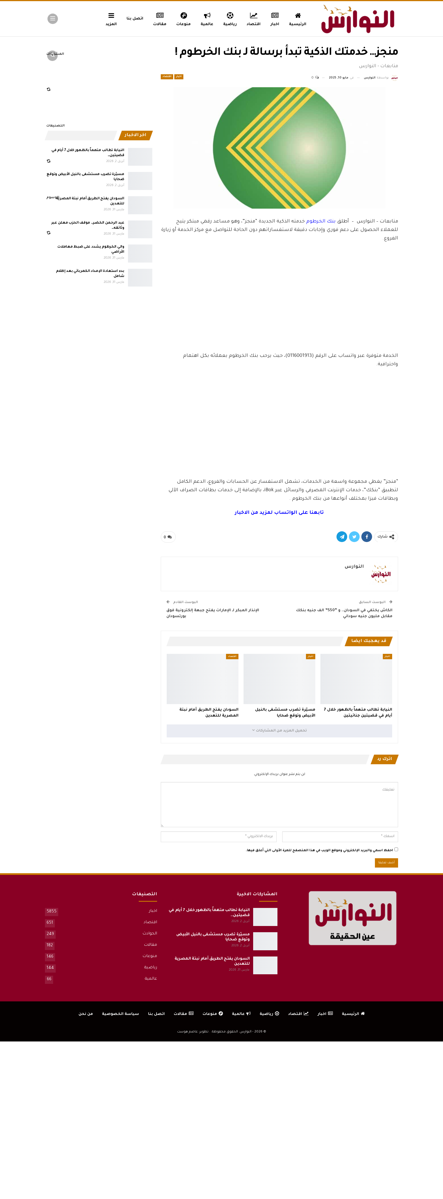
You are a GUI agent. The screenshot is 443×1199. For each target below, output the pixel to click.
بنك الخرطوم (321, 221)
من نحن (86, 1014)
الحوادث (149, 934)
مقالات (159, 18)
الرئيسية (297, 18)
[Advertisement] (279, 309)
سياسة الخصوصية (120, 1014)
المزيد (111, 18)
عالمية (207, 18)
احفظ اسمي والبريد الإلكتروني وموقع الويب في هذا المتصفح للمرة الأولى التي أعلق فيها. (319, 851)
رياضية (230, 18)
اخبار (275, 18)
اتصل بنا (135, 19)
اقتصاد (253, 18)
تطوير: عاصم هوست (193, 1032)
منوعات (183, 18)
